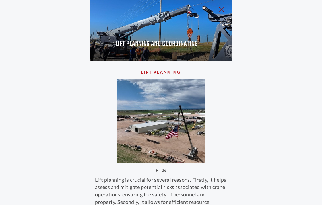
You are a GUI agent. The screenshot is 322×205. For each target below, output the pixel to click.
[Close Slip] (279, 16)
